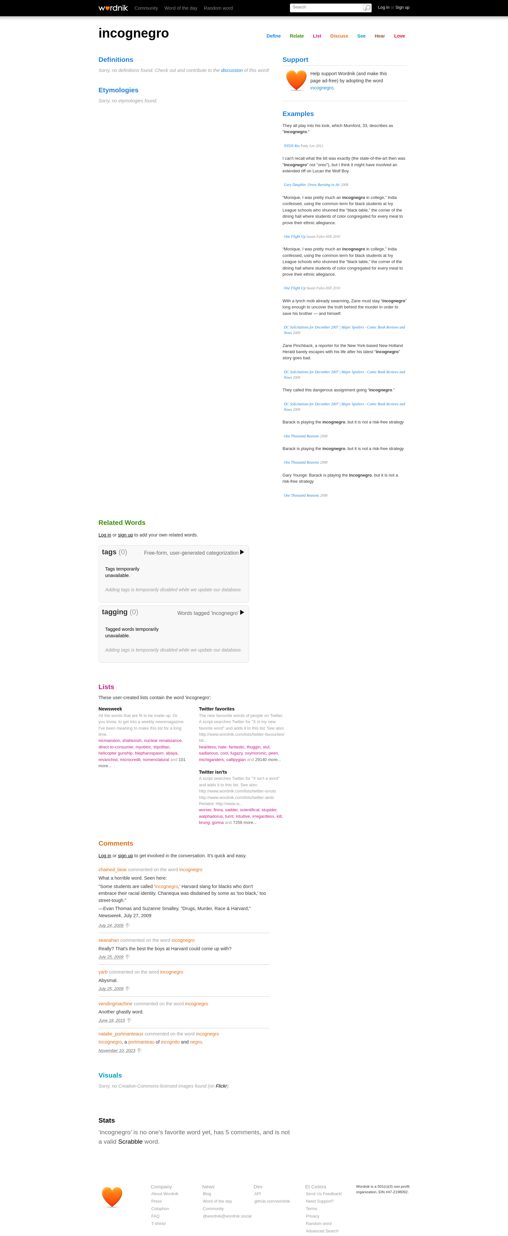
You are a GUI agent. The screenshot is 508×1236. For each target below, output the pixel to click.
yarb (103, 972)
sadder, (232, 809)
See (361, 36)
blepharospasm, (150, 753)
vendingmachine (115, 1003)
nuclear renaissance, (163, 740)
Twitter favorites (217, 708)
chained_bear (112, 869)
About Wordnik (165, 1193)
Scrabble (130, 1141)
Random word (218, 8)
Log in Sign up (394, 7)
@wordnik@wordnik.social (227, 1216)
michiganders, (212, 759)
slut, (267, 747)
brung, (205, 822)
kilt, (280, 816)
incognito (170, 1042)
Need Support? (320, 1201)
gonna (218, 822)
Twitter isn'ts (213, 772)
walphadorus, (212, 816)
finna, (219, 809)
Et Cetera (315, 1186)
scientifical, (251, 809)
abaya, (172, 753)
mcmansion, (110, 740)
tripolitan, (162, 747)
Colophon (160, 1208)
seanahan (108, 940)
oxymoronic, (257, 753)
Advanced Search (322, 1231)
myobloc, (144, 747)
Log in (104, 534)
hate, (223, 747)
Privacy (312, 1216)
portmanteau (141, 1042)
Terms (311, 1208)
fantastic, (238, 747)
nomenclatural (156, 759)
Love (399, 36)
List (317, 36)
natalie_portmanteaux (120, 1033)
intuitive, (244, 816)
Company (161, 1186)
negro (196, 1042)
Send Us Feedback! (324, 1193)
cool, (225, 753)
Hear (380, 36)
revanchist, (109, 759)
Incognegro (110, 1042)
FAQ (155, 1216)
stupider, (270, 809)
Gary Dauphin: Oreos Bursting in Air (312, 185)
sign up (125, 534)
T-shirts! (158, 1223)
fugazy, (237, 753)
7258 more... (245, 822)
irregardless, (264, 816)
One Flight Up (295, 236)
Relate (297, 36)
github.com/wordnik (272, 1201)
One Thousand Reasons (301, 436)
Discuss (339, 36)
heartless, (208, 747)
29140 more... (268, 759)
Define (274, 36)
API (257, 1193)
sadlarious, (209, 753)
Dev (258, 1186)
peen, (274, 753)
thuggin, (255, 747)
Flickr (221, 1086)
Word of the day (181, 8)
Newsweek (110, 708)
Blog (207, 1193)
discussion (232, 70)
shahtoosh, (133, 740)
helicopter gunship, (116, 753)
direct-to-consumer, (116, 747)
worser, (206, 809)
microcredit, (131, 759)
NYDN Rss (292, 146)
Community (146, 8)
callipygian (236, 759)
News (208, 1186)
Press (156, 1201)
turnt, (230, 816)
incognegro (321, 87)
